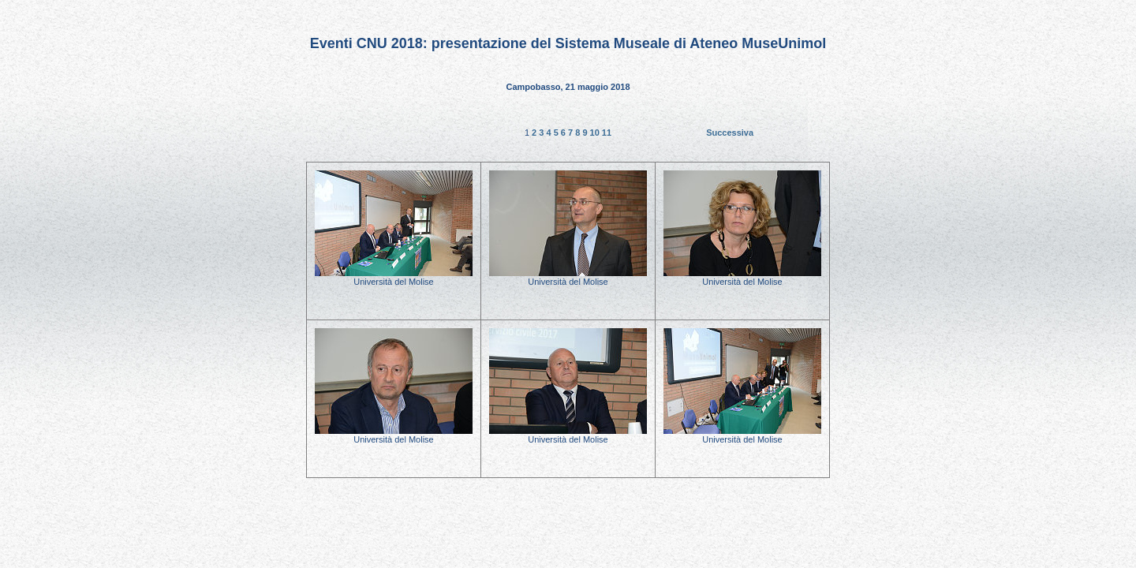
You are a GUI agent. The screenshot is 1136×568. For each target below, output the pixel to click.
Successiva (729, 132)
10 (596, 132)
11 (606, 132)
